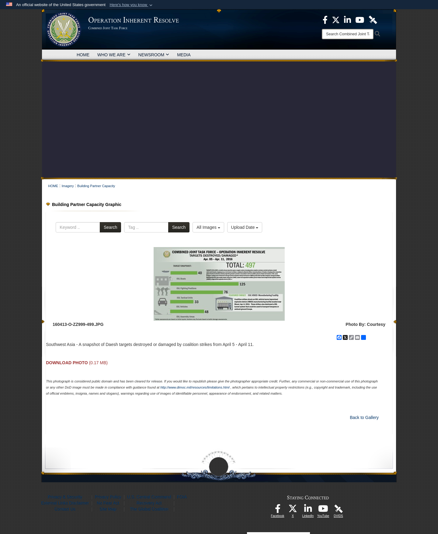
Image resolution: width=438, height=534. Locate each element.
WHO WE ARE (113, 54)
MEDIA (183, 54)
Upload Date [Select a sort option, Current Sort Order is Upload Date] (245, 227)
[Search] (348, 34)
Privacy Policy (108, 496)
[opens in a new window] (277, 510)
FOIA (182, 496)
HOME (83, 54)
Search (110, 227)
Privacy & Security (65, 496)
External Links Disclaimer (65, 503)
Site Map (107, 509)
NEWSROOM (153, 54)
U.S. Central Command (149, 496)
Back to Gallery (364, 417)
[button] (131, 5)
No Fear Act (108, 503)
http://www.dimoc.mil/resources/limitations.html (194, 387)
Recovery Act (149, 503)
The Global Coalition (149, 509)
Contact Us (64, 509)
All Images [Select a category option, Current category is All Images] (208, 227)
